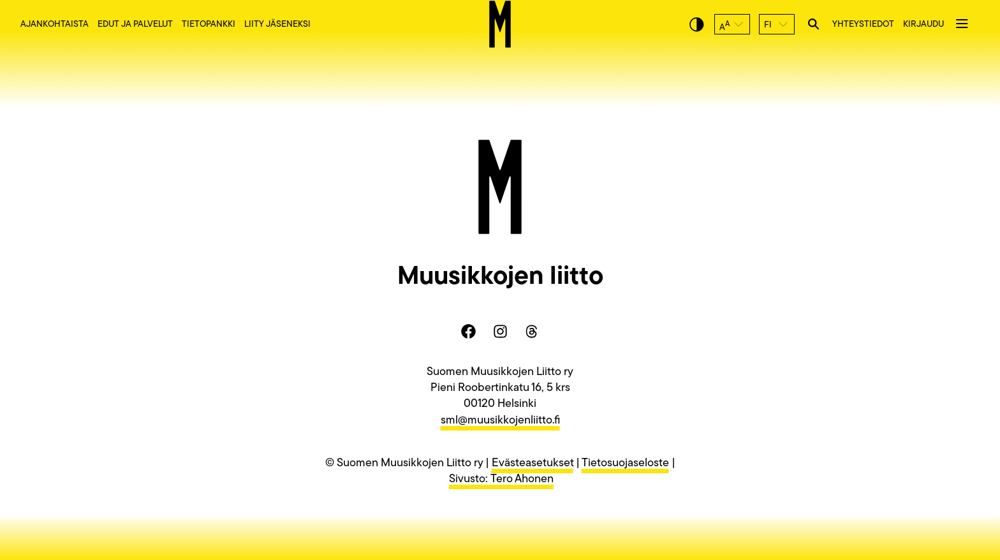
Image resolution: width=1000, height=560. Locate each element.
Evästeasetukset (532, 463)
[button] (732, 24)
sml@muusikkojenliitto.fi (500, 421)
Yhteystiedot (863, 24)
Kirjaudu (923, 24)
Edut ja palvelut (135, 24)
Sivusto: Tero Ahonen (501, 479)
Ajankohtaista (54, 24)
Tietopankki (208, 24)
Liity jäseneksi (277, 24)
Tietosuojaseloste (625, 463)
